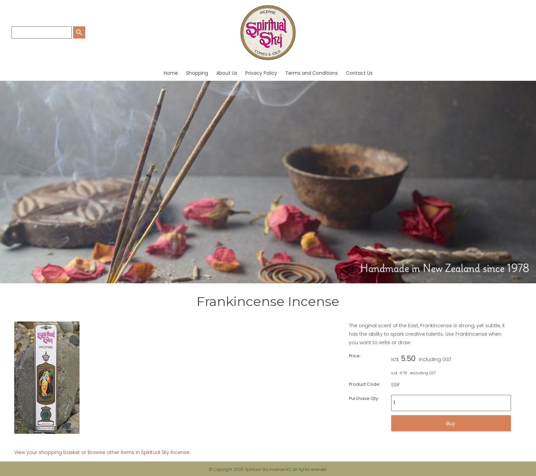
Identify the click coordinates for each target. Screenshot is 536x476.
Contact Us (359, 73)
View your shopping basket (47, 452)
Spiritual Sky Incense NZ (268, 469)
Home (171, 73)
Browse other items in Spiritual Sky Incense (138, 452)
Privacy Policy (261, 73)
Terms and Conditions (311, 73)
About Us (226, 73)
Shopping (197, 73)
